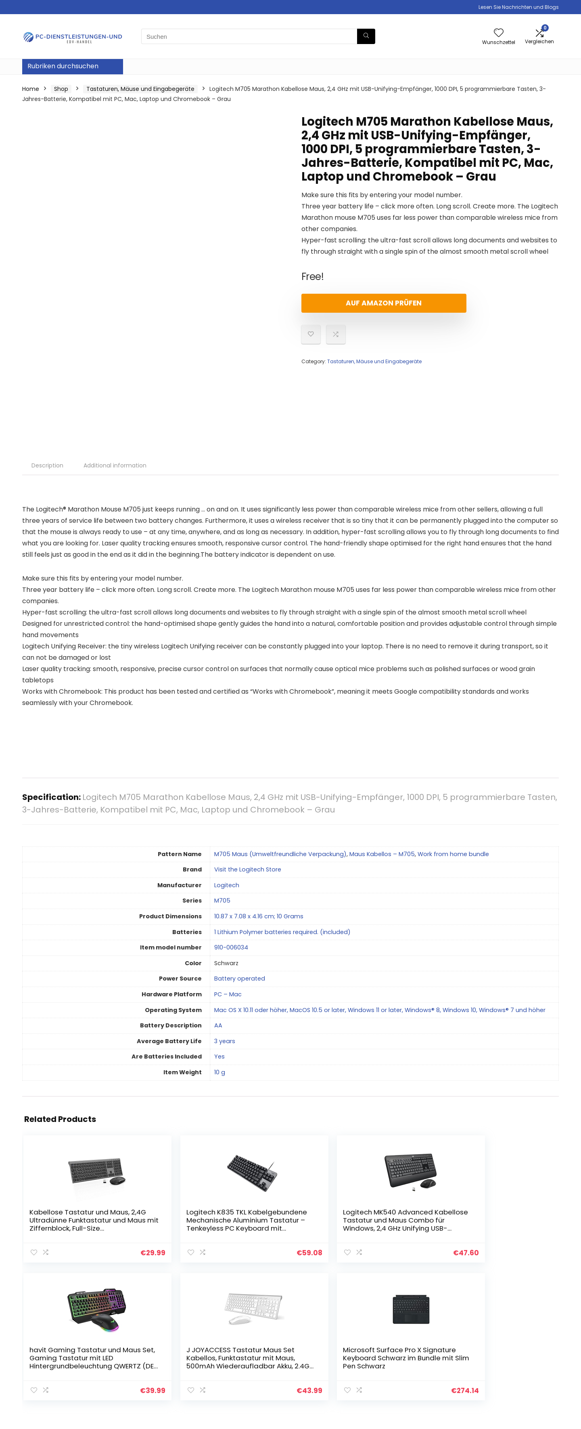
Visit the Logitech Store (247, 869)
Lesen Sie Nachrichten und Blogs (519, 7)
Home (30, 89)
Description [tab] (47, 465)
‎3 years (224, 1041)
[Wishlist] (499, 33)
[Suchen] (366, 36)
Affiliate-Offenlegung (508, 1364)
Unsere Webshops (416, 1368)
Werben (402, 1379)
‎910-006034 (231, 947)
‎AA (218, 1025)
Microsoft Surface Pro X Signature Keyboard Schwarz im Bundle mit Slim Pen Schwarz (512, 1228)
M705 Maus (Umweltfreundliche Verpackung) (280, 854)
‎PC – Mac (228, 994)
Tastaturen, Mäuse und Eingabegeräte (140, 89)
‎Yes (219, 1056)
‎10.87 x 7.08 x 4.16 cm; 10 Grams (258, 916)
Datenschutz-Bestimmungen (500, 1337)
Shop (61, 89)
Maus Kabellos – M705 (382, 854)
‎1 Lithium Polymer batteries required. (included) (282, 932)
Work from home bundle (453, 854)
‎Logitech (226, 885)
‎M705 (222, 901)
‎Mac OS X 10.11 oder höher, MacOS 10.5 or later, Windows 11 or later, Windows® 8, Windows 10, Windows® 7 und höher (379, 1010)
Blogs (398, 1356)
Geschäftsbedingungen (511, 1352)
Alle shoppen (409, 1345)
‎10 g (219, 1072)
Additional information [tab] (115, 465)
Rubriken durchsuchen (62, 66)
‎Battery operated (239, 978)
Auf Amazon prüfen (348, 303)
